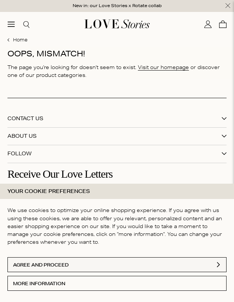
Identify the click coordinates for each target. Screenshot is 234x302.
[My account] (207, 24)
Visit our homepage (163, 67)
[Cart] (222, 24)
